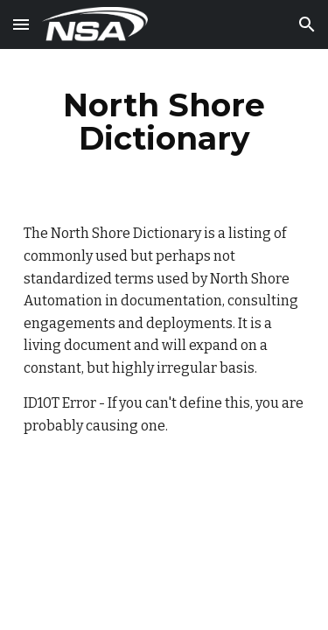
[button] (21, 24)
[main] (164, 121)
